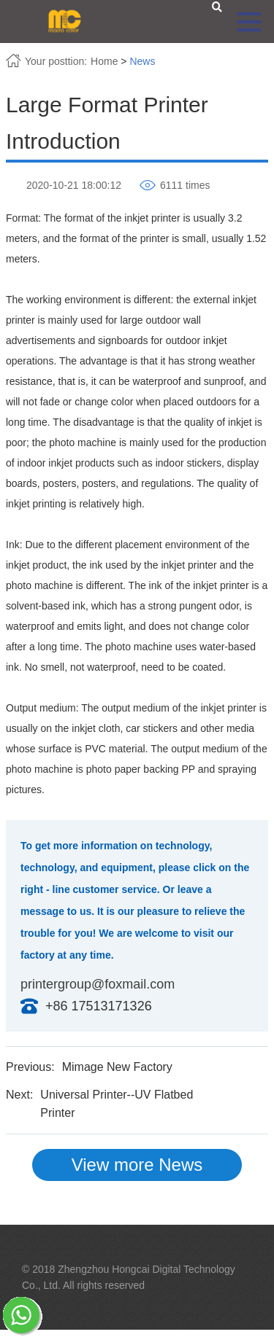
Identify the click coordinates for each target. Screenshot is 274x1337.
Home (104, 61)
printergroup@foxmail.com (97, 984)
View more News (137, 1164)
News (142, 61)
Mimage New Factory (117, 1067)
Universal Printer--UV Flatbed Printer (116, 1104)
